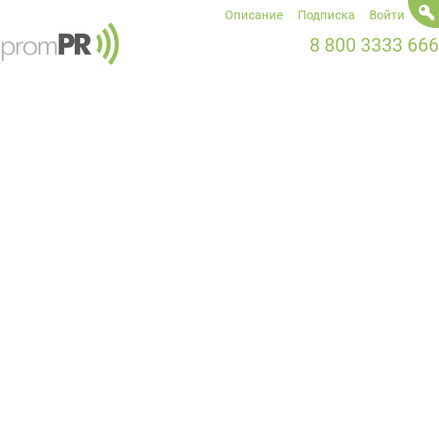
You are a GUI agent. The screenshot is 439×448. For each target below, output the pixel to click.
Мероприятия (308, 109)
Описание (254, 14)
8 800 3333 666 (374, 45)
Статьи (216, 109)
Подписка (326, 14)
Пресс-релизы (124, 109)
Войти (387, 14)
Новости (25, 109)
